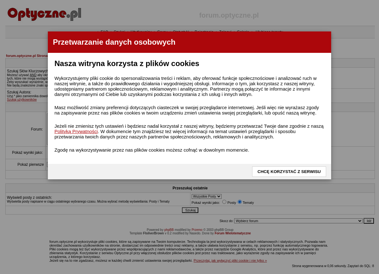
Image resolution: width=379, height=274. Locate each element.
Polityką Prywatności (76, 131)
